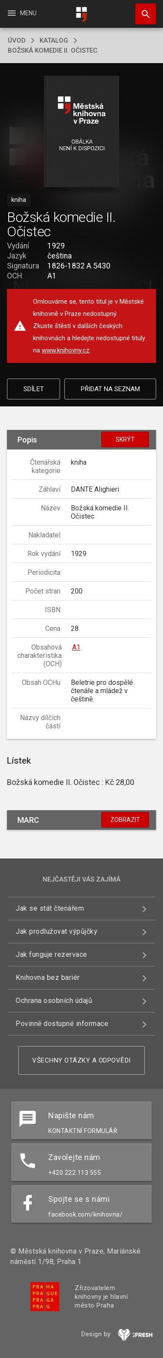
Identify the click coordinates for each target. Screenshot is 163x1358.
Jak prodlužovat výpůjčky (56, 931)
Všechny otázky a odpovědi (81, 1060)
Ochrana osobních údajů (54, 1000)
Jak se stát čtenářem (50, 908)
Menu (22, 13)
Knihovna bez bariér (48, 977)
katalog (54, 40)
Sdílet (33, 389)
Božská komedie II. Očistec (52, 50)
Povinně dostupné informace (62, 1023)
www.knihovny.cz (66, 350)
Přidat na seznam (110, 389)
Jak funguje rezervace (51, 954)
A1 (76, 647)
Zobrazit (125, 819)
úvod (17, 40)
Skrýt (125, 439)
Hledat (141, 9)
